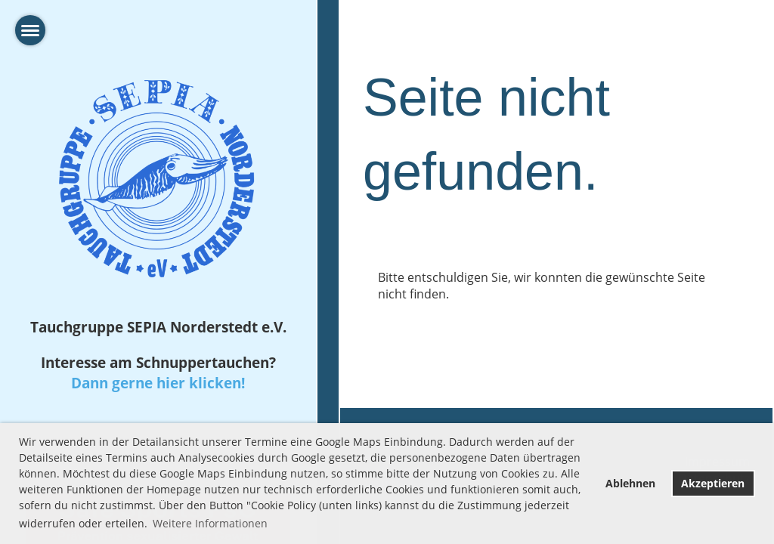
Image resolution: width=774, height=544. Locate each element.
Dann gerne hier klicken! (158, 382)
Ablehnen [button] (630, 483)
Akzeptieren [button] (713, 483)
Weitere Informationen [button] (210, 523)
